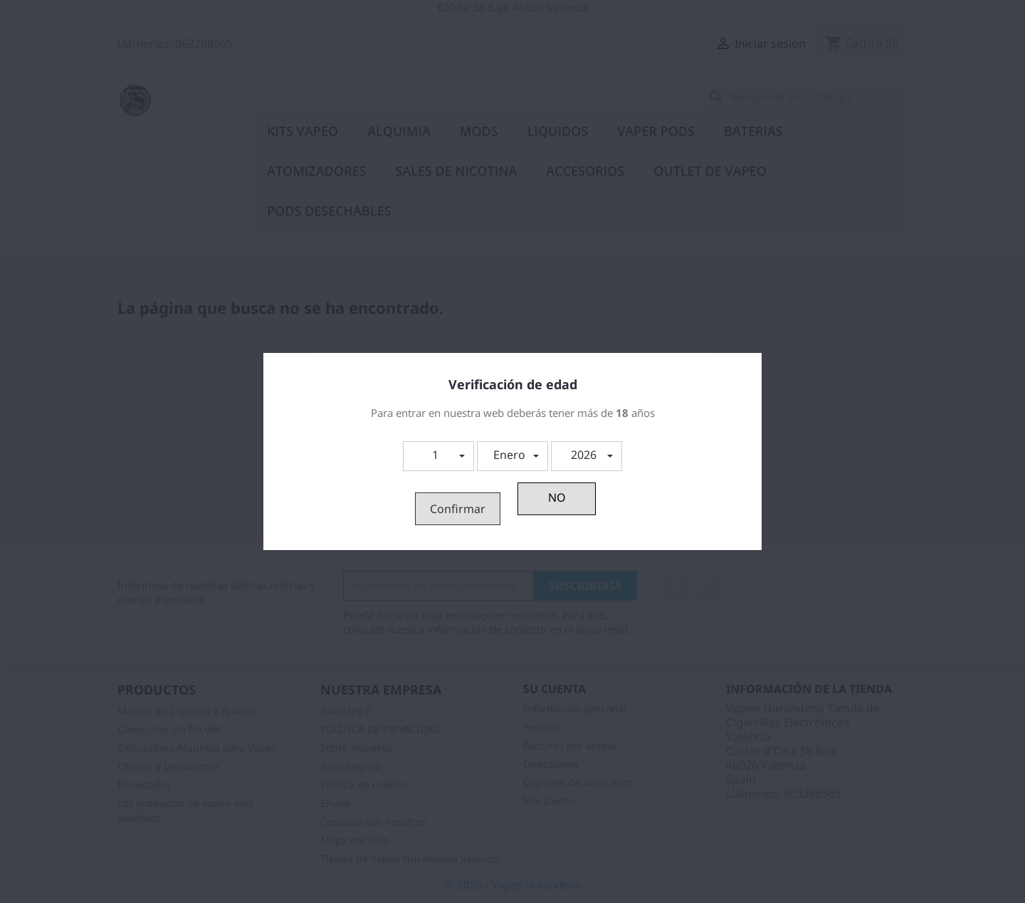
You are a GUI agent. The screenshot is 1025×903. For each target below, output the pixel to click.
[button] (438, 456)
